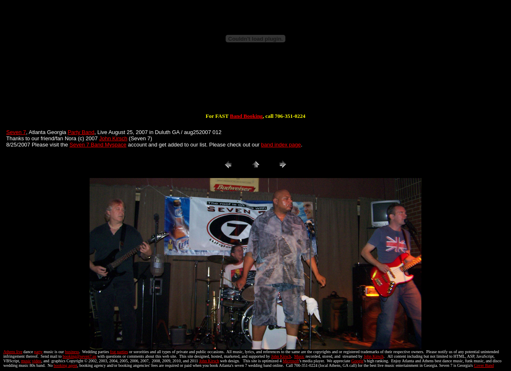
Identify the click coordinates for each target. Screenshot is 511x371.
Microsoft (290, 361)
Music (299, 356)
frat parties (119, 351)
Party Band (81, 132)
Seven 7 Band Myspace (98, 145)
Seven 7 (16, 132)
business (72, 351)
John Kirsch (113, 138)
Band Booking (246, 116)
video (36, 361)
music (26, 361)
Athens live (12, 351)
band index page (281, 145)
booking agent (65, 365)
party (38, 351)
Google (357, 361)
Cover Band (484, 365)
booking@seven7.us (79, 356)
